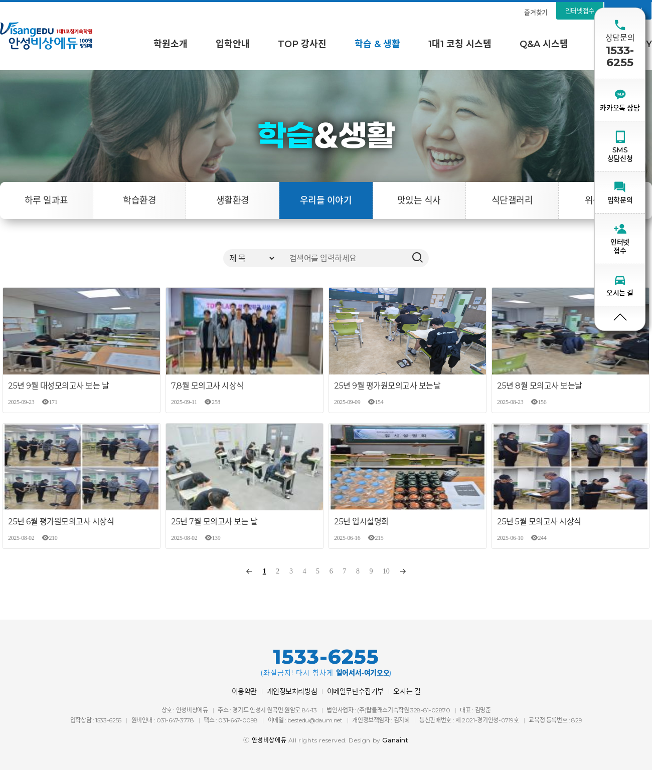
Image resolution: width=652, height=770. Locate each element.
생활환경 (232, 200)
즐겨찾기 (535, 12)
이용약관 (244, 691)
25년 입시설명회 (361, 521)
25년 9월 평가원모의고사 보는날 (387, 386)
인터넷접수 (579, 11)
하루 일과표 (46, 200)
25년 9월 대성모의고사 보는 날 (58, 386)
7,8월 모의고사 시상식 (207, 386)
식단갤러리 (512, 200)
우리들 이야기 (326, 200)
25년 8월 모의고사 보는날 (539, 386)
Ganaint (395, 740)
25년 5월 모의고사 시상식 (539, 521)
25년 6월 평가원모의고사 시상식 (61, 521)
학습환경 (139, 200)
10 (386, 571)
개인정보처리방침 (292, 691)
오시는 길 (406, 691)
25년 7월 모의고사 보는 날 (214, 521)
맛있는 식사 (419, 200)
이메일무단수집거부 (355, 691)
